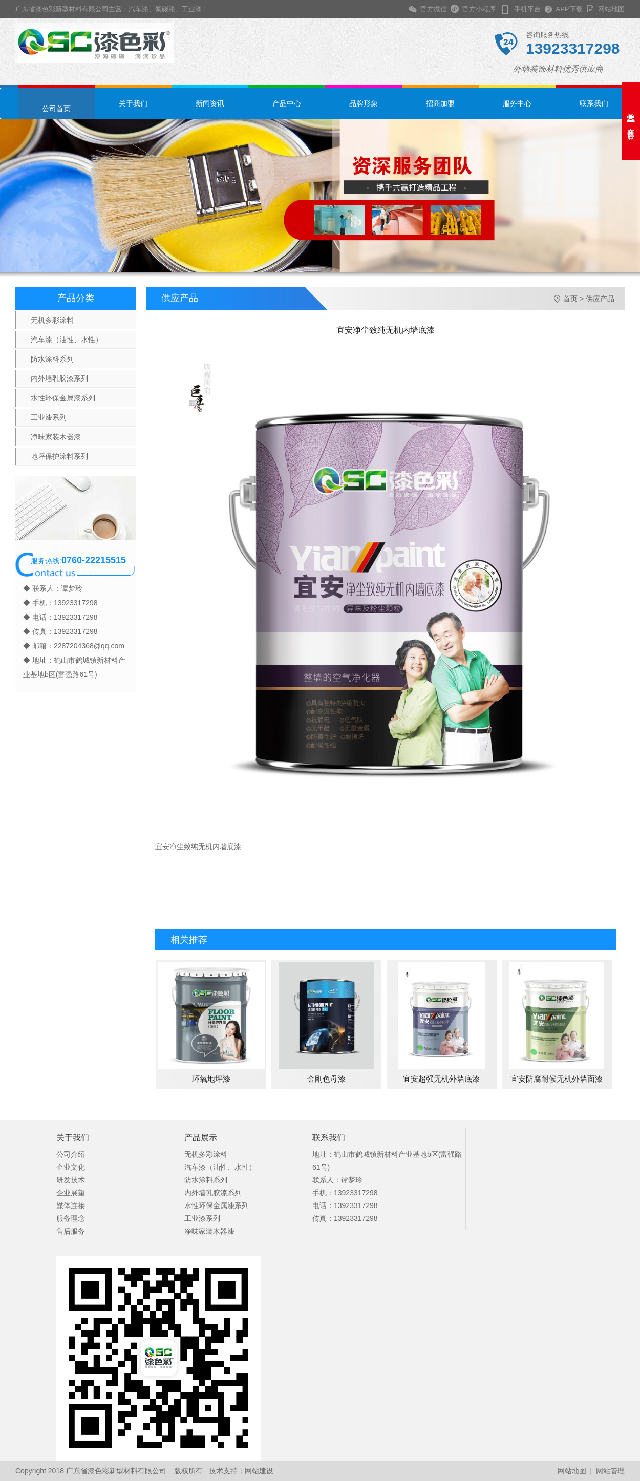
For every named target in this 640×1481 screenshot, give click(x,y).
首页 (570, 298)
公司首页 (56, 108)
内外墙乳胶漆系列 (59, 378)
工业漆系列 (49, 417)
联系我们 (594, 103)
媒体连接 (70, 1205)
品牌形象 (363, 103)
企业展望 (70, 1193)
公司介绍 (70, 1154)
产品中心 (286, 103)
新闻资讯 (210, 103)
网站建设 (259, 1471)
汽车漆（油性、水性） (66, 339)
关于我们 (133, 103)
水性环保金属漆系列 (63, 398)
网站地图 (609, 9)
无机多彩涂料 (52, 320)
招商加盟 (440, 103)
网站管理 (610, 1471)
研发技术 (70, 1180)
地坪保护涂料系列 (59, 456)
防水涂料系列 (52, 359)
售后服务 (70, 1231)
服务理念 (70, 1218)
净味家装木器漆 (56, 437)
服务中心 (517, 103)
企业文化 (70, 1167)
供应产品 (600, 298)
